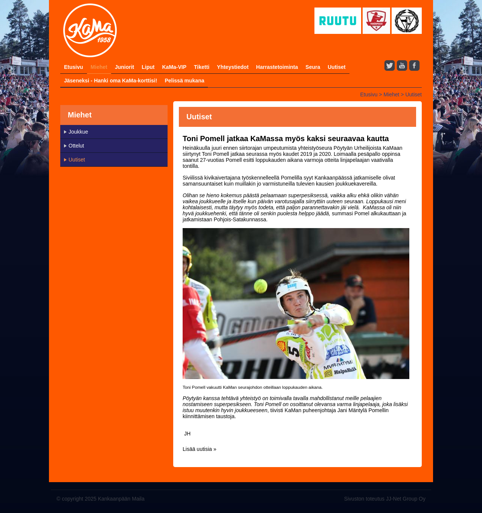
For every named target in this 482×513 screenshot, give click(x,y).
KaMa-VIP (174, 67)
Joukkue (78, 132)
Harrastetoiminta (277, 67)
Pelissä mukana (184, 81)
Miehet (99, 67)
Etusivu (73, 67)
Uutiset (336, 67)
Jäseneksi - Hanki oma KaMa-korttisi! (110, 81)
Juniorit (124, 67)
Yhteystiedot (233, 67)
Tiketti (201, 67)
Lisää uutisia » (200, 449)
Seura (312, 67)
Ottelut (76, 146)
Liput (148, 67)
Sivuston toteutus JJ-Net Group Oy (385, 499)
